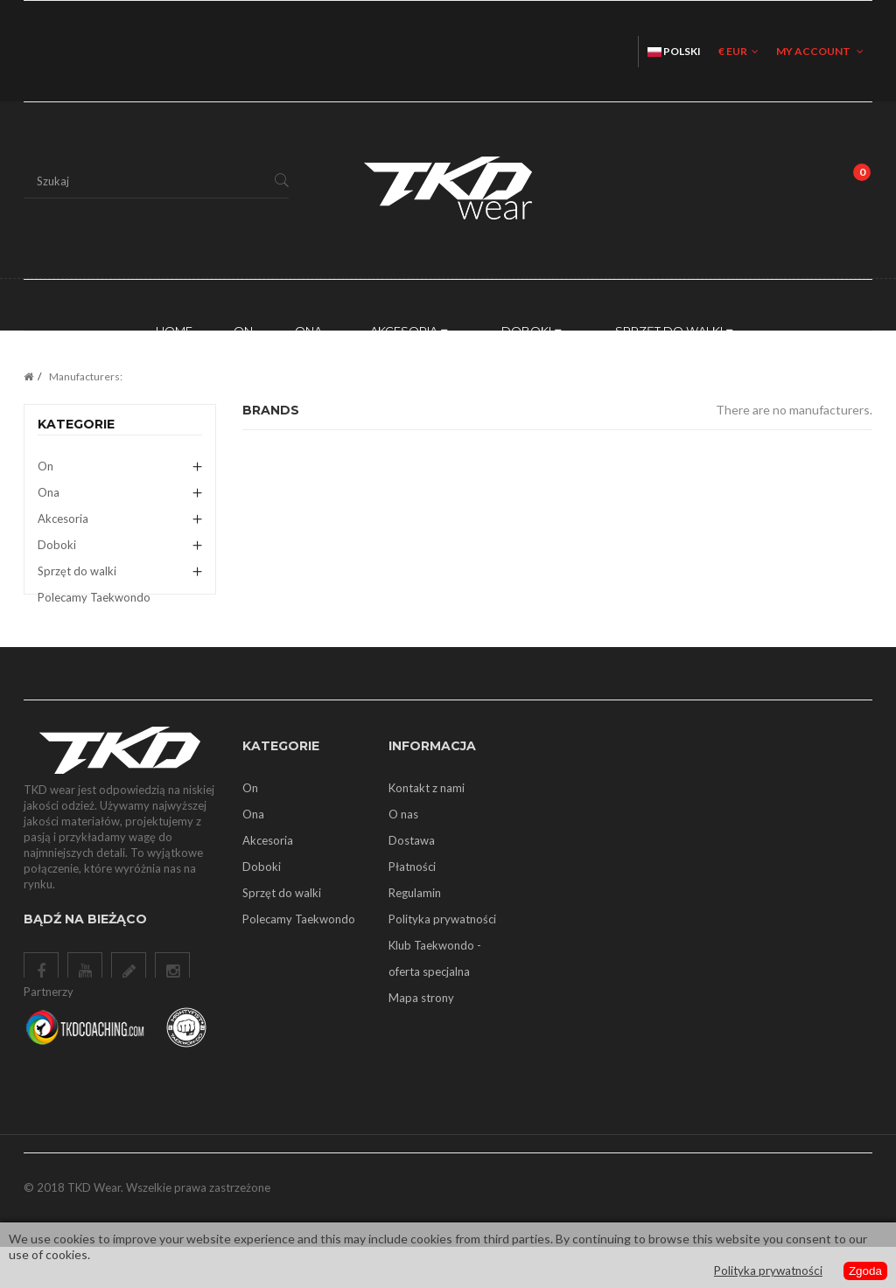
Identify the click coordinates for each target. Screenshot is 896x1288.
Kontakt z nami (426, 818)
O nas (403, 844)
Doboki (57, 545)
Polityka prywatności (442, 949)
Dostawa (411, 870)
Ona (49, 492)
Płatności (412, 896)
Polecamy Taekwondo (94, 597)
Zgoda (864, 1271)
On (45, 466)
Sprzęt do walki (77, 571)
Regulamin (414, 922)
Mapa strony (421, 1027)
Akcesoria (63, 519)
